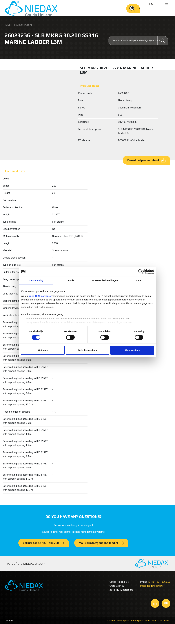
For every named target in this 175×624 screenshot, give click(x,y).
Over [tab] (139, 280)
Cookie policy (137, 620)
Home (8, 25)
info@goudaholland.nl (151, 585)
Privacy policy (123, 620)
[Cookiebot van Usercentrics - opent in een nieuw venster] (140, 271)
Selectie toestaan (87, 350)
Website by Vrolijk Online (157, 620)
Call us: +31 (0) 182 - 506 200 (41, 542)
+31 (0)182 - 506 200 (159, 581)
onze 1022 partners (40, 296)
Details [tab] (70, 280)
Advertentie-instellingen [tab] (104, 280)
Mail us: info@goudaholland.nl (98, 542)
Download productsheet (143, 160)
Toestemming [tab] (36, 280)
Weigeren (43, 350)
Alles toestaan (132, 350)
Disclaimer (110, 620)
